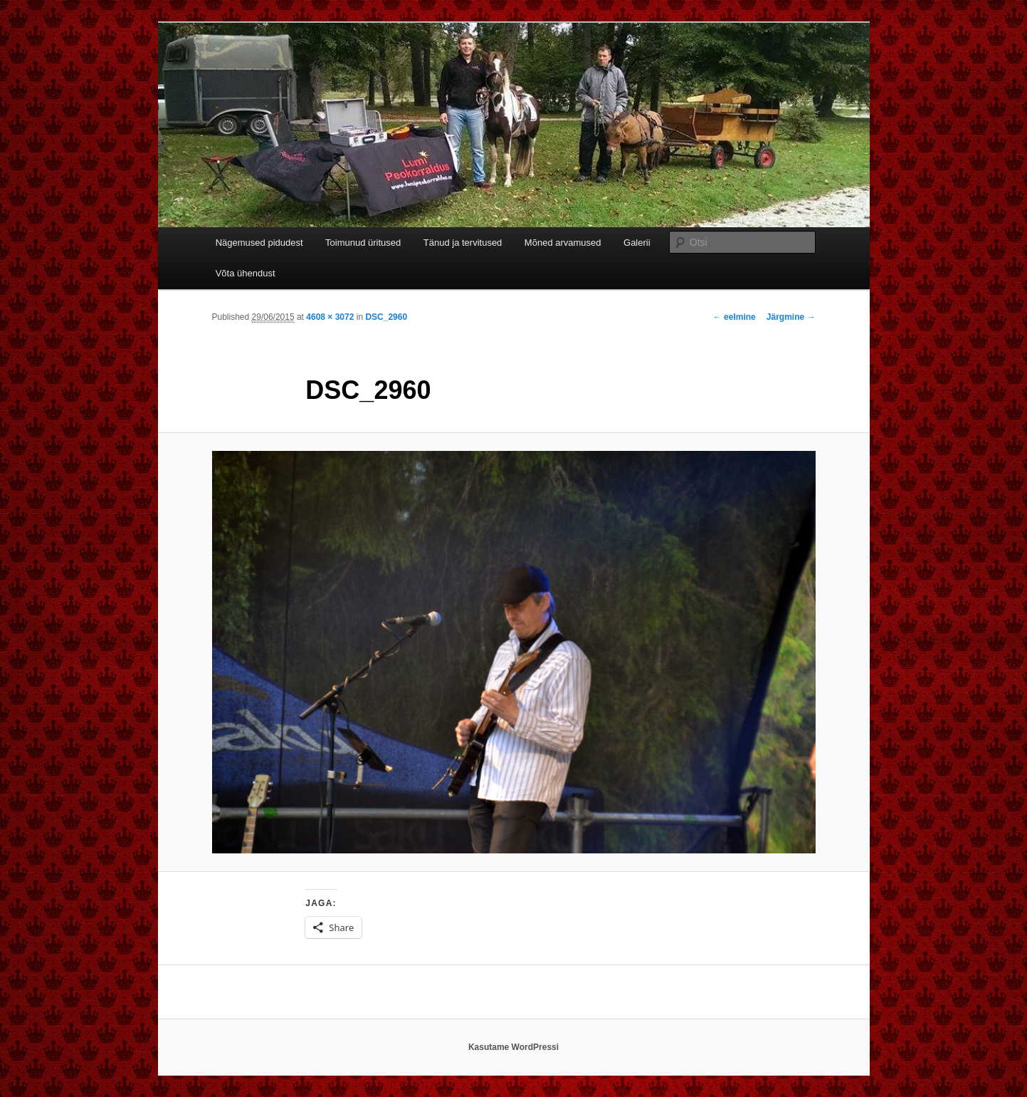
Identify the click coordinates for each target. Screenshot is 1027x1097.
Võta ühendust (245, 273)
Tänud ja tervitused (462, 242)
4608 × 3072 (330, 317)
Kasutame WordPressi (513, 1047)
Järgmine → (791, 317)
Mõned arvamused (563, 242)
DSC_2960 (386, 317)
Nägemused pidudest (259, 242)
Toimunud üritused (363, 242)
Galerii (637, 242)
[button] (514, 652)
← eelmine (734, 317)
